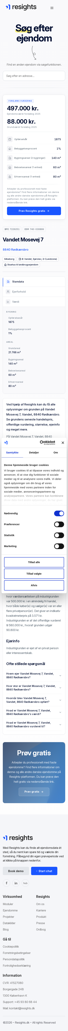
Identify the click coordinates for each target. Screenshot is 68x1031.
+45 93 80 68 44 (25, 1002)
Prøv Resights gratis (34, 211)
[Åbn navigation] (52, 8)
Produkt (41, 916)
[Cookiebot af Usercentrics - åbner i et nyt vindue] (41, 442)
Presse (40, 923)
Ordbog (41, 929)
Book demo (16, 871)
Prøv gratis (34, 791)
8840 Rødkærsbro (15, 249)
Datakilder (9, 923)
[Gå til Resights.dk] (21, 7)
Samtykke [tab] (12, 452)
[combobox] (34, 76)
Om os (40, 904)
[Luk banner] (63, 442)
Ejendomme (10, 910)
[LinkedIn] (16, 883)
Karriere (41, 910)
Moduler (8, 904)
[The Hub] (25, 883)
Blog (6, 929)
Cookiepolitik (11, 946)
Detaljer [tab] (34, 452)
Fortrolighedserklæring (17, 965)
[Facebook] (6, 883)
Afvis (34, 585)
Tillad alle (34, 562)
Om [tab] (55, 452)
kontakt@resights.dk (22, 1008)
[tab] (34, 282)
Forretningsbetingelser (17, 953)
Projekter (8, 916)
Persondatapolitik (14, 959)
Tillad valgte (33, 573)
